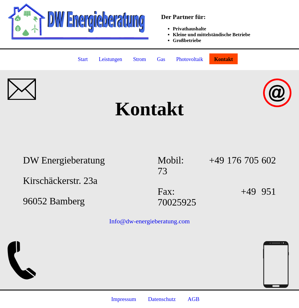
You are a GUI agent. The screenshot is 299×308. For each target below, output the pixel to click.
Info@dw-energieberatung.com (149, 221)
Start (83, 59)
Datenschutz (162, 299)
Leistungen (110, 59)
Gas (161, 59)
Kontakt (223, 59)
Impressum (123, 299)
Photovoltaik (189, 59)
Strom (139, 59)
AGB (194, 299)
